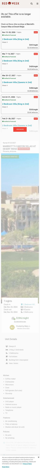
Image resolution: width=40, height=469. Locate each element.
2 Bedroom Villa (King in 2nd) (15, 39)
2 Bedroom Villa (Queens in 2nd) (17, 82)
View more (20, 129)
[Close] (38, 457)
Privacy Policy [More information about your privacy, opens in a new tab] (27, 464)
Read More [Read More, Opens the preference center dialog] (5, 467)
